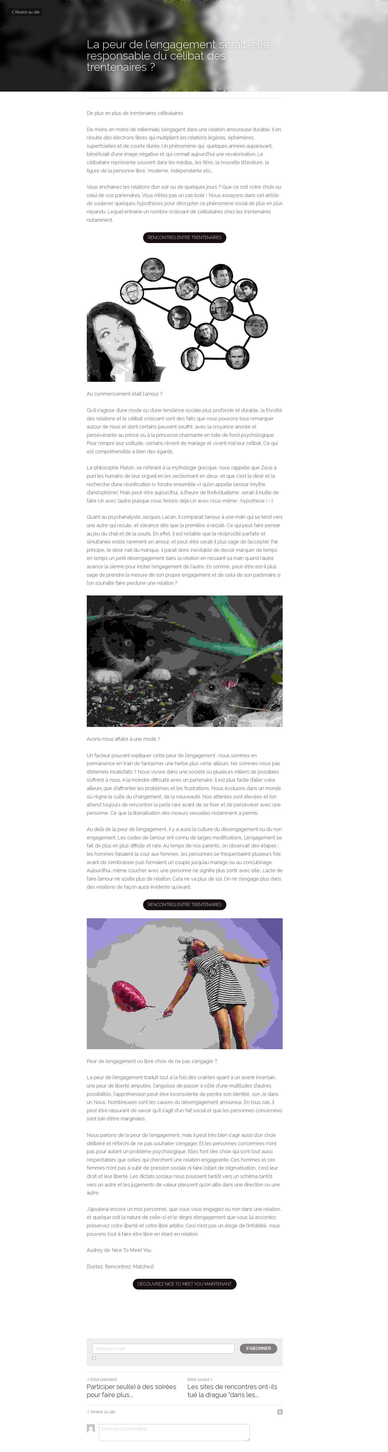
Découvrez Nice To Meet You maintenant (194, 1263)
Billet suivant (209, 1359)
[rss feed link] (298, 1391)
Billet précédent (102, 1359)
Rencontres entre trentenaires (194, 221)
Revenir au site (25, 12)
